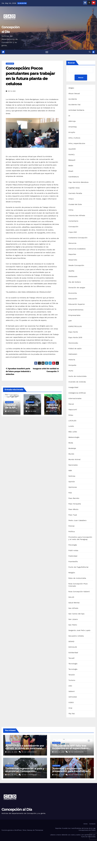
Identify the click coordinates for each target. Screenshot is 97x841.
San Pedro (72, 625)
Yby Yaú (71, 714)
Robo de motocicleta (77, 578)
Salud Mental (74, 603)
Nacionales (73, 465)
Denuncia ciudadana (77, 249)
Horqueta (72, 365)
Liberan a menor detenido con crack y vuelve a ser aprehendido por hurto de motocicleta (72, 835)
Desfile (71, 271)
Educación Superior (76, 304)
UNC (70, 686)
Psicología (72, 545)
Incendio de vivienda (77, 382)
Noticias (71, 476)
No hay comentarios (29, 752)
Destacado (72, 277)
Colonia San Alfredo (76, 216)
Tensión (71, 675)
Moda (70, 443)
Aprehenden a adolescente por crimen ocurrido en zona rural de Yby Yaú (24, 748)
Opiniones (72, 487)
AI (69, 116)
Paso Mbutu (73, 509)
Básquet (71, 160)
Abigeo (71, 88)
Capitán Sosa (74, 188)
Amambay (72, 127)
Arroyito (71, 132)
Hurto (70, 371)
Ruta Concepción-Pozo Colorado (78, 585)
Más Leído (72, 432)
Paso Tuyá (72, 515)
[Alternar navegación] (46, 52)
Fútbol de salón (75, 349)
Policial (71, 526)
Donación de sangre (76, 288)
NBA (70, 471)
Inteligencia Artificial (77, 393)
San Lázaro (73, 619)
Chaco (71, 199)
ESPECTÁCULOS (75, 326)
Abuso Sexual (74, 94)
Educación (72, 299)
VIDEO (71, 703)
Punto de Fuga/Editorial (78, 567)
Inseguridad (73, 387)
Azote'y (71, 155)
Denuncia (72, 243)
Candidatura (73, 177)
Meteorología (73, 437)
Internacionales (74, 399)
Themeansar (39, 830)
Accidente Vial (74, 105)
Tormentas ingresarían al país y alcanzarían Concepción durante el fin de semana (24, 771)
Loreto (71, 426)
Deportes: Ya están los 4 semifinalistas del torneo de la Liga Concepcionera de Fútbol (75, 829)
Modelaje (72, 448)
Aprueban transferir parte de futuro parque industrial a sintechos (18, 371)
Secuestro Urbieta (76, 636)
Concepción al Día (17, 809)
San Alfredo (73, 608)
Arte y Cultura (74, 138)
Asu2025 (72, 149)
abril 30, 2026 (12, 752)
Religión (71, 573)
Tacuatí (71, 658)
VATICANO (72, 697)
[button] (90, 52)
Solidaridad (73, 653)
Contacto (92, 824)
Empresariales (74, 315)
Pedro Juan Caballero (77, 521)
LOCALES (72, 421)
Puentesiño (73, 562)
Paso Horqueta (74, 504)
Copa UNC (72, 232)
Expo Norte (73, 332)
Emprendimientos (75, 310)
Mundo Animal (74, 460)
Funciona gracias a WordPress (12, 830)
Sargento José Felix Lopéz (79, 630)
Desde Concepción (76, 265)
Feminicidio (73, 343)
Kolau (70, 415)
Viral (70, 708)
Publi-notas (73, 551)
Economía (72, 293)
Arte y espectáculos (76, 143)
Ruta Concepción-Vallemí (79, 592)
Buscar (71, 63)
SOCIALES (72, 647)
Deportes (72, 254)
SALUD (71, 597)
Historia (71, 360)
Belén (70, 166)
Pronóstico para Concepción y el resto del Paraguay (80, 538)
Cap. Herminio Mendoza (78, 182)
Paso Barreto (73, 498)
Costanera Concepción (77, 238)
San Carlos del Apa (76, 614)
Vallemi (71, 691)
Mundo (71, 454)
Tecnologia (72, 669)
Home (85, 824)
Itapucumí (72, 410)
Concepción (9, 63)
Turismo (71, 680)
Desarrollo (72, 260)
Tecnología (72, 664)
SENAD (71, 642)
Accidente (72, 99)
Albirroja (72, 121)
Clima (70, 210)
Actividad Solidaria (76, 110)
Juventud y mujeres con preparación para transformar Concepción (70, 771)
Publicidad (72, 556)
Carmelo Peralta (75, 193)
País (70, 493)
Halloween (72, 354)
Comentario (73, 221)
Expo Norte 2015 (75, 338)
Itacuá (71, 404)
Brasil (70, 171)
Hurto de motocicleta (77, 376)
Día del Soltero (74, 282)
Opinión (71, 482)
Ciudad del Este (75, 204)
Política (71, 532)
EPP (70, 321)
